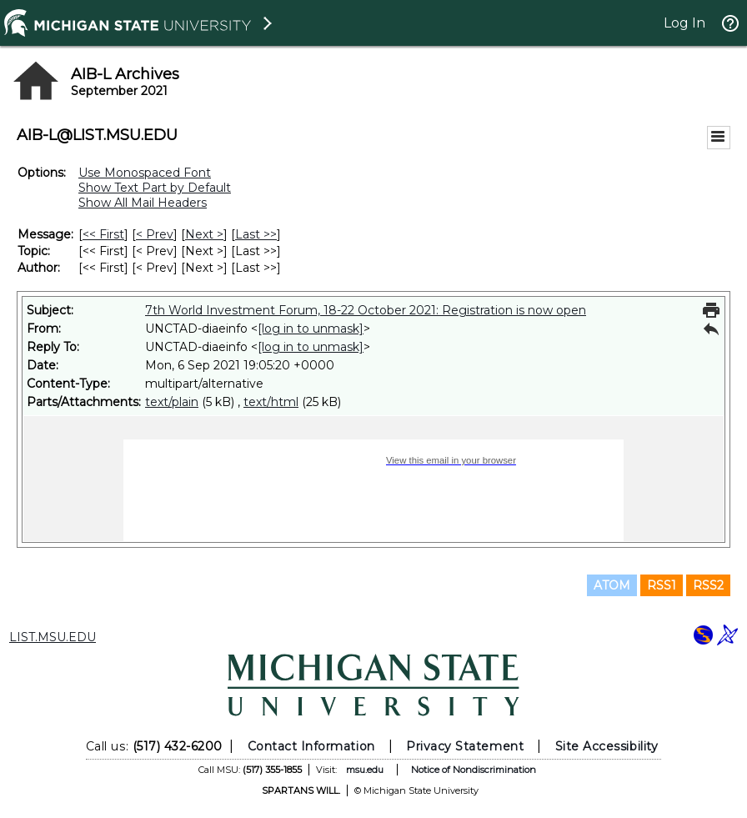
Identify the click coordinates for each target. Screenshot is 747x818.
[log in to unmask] (310, 328)
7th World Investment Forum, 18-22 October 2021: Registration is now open (365, 310)
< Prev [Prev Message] (154, 234)
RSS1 (661, 585)
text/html (270, 401)
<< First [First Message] (103, 234)
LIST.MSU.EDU (52, 637)
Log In (684, 23)
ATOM (612, 585)
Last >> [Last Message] (256, 234)
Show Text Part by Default (154, 187)
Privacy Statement (465, 746)
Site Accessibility (607, 746)
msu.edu (365, 769)
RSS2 (708, 585)
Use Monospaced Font (144, 172)
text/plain (171, 401)
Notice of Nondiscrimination (473, 769)
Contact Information (311, 746)
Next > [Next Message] (204, 234)
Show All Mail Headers (142, 202)
